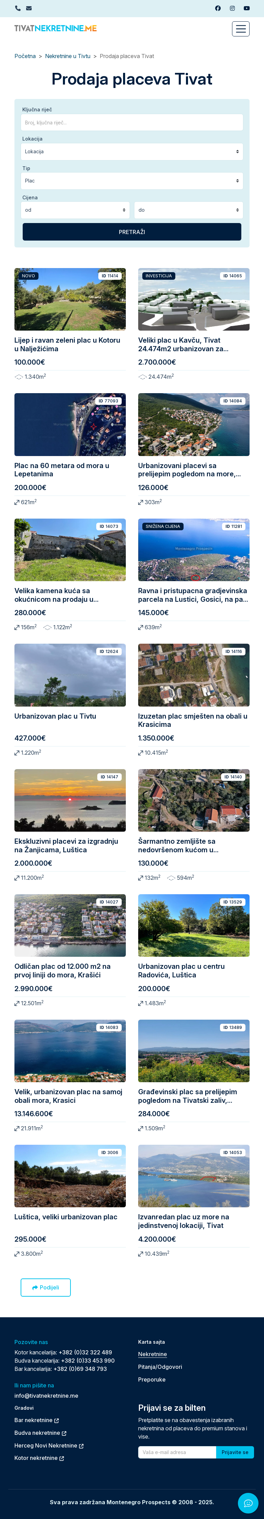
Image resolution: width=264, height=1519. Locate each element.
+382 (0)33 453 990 (88, 1360)
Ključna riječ (37, 109)
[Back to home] (55, 27)
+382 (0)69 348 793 (80, 1368)
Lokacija (32, 139)
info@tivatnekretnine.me (46, 1395)
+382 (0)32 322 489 (85, 1352)
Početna (25, 56)
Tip (26, 168)
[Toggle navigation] (241, 28)
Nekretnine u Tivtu (67, 56)
